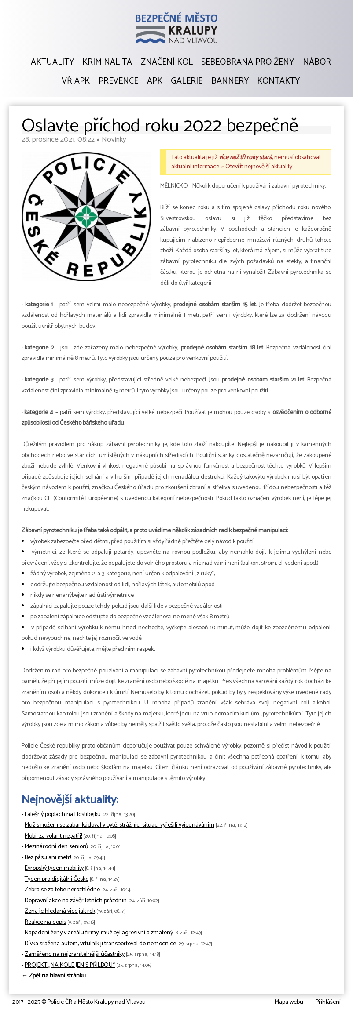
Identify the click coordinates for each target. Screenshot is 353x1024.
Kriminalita (107, 62)
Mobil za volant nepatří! (53, 836)
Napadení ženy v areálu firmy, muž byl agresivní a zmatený (99, 933)
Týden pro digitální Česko (56, 879)
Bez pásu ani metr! (48, 858)
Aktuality (52, 62)
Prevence (118, 81)
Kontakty (278, 81)
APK (154, 81)
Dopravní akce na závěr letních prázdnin (76, 901)
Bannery (230, 81)
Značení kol (167, 62)
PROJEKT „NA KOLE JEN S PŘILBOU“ (70, 965)
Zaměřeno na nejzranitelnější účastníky (75, 954)
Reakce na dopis (45, 922)
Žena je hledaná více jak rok (60, 911)
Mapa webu (289, 1002)
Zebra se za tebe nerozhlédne (62, 890)
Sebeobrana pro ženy (247, 62)
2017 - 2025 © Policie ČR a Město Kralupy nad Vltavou (79, 1002)
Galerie (186, 81)
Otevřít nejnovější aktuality (258, 167)
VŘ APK (76, 81)
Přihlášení (328, 1002)
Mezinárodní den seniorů (56, 847)
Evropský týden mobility (54, 868)
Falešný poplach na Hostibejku (63, 815)
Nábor (317, 62)
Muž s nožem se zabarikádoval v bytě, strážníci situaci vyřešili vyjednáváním (119, 825)
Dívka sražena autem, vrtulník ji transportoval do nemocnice (100, 944)
